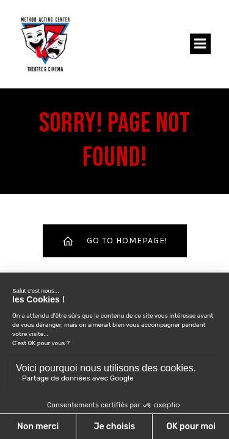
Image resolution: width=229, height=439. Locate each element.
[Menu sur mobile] (200, 44)
